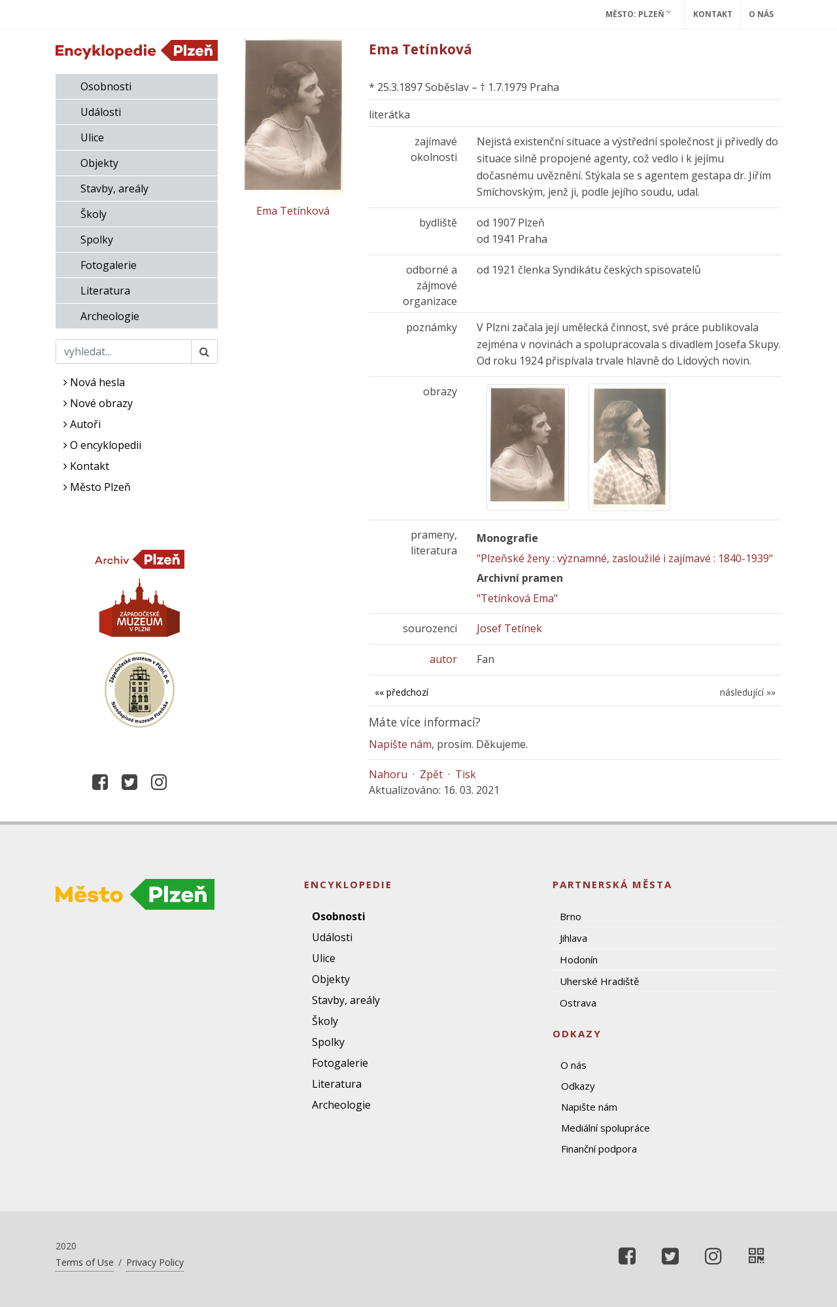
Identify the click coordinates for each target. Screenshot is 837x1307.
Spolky (96, 239)
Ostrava (578, 1002)
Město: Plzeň (639, 14)
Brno (570, 916)
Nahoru (388, 774)
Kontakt (712, 14)
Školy (93, 214)
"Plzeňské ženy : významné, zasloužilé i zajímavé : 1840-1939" (625, 558)
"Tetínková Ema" (517, 598)
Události (100, 112)
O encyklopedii (102, 445)
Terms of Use (85, 1262)
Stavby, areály (114, 188)
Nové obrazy (98, 403)
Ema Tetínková (293, 211)
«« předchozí (401, 692)
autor (443, 659)
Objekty (99, 163)
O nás (761, 14)
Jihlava (573, 937)
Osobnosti (105, 86)
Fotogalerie (108, 265)
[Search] (124, 351)
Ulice (92, 137)
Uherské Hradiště (599, 981)
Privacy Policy (155, 1262)
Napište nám (400, 744)
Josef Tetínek (509, 628)
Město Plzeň (97, 487)
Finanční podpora (599, 1148)
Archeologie (109, 316)
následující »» (748, 692)
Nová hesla (94, 382)
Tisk (465, 774)
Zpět (431, 774)
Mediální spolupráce (605, 1127)
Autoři (82, 424)
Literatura (105, 290)
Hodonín (579, 959)
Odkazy (578, 1085)
